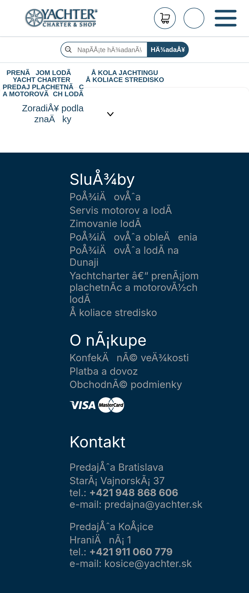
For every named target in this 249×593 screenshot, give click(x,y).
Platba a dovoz (104, 371)
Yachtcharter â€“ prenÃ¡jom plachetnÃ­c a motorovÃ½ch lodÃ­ (134, 287)
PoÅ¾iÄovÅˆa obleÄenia (134, 237)
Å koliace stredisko (113, 312)
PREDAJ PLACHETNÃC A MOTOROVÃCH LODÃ (43, 87)
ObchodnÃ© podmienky (126, 384)
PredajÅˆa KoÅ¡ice (112, 527)
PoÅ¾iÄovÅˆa (105, 197)
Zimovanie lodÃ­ (106, 223)
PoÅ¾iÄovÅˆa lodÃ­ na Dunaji (124, 256)
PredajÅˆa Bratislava (117, 467)
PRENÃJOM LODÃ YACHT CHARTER (41, 73)
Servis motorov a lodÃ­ (121, 210)
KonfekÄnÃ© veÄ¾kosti (129, 358)
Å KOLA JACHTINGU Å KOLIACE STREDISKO (125, 73)
